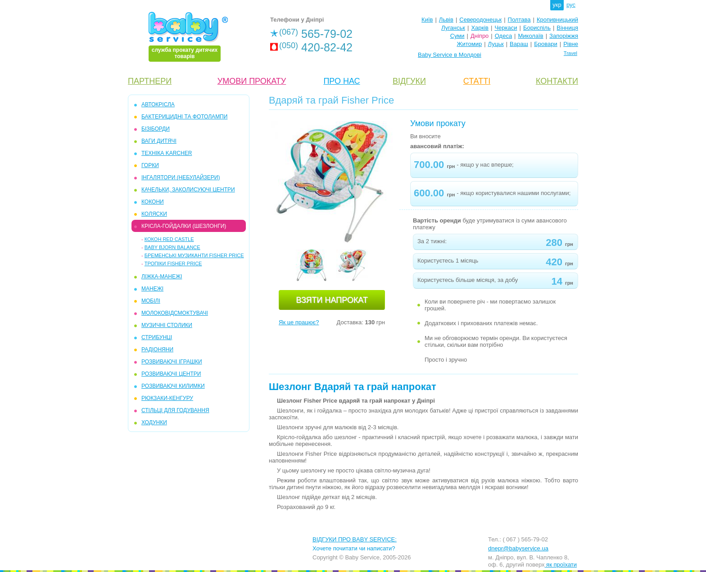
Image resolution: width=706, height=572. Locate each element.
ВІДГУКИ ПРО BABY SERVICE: (354, 539)
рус (570, 4)
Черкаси (505, 27)
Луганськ (453, 27)
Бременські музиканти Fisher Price (194, 255)
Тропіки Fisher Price (173, 263)
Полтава (519, 19)
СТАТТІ (476, 81)
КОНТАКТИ (557, 81)
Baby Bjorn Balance (172, 247)
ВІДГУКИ (409, 81)
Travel (570, 53)
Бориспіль (537, 27)
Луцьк (496, 44)
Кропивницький (557, 19)
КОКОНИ (152, 202)
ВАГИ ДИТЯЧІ (158, 141)
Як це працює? (299, 322)
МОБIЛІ (150, 301)
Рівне (570, 44)
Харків (480, 27)
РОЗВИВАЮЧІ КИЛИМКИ (173, 386)
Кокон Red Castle (169, 239)
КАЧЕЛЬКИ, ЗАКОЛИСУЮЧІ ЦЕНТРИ (188, 189)
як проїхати (561, 564)
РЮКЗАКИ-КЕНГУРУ (167, 398)
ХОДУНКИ (154, 422)
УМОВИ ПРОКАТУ (251, 81)
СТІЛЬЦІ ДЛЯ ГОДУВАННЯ (175, 410)
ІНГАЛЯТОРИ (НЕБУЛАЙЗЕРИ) (180, 177)
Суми (457, 35)
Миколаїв (530, 35)
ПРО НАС (341, 81)
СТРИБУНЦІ (156, 337)
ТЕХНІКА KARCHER (166, 153)
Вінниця (567, 27)
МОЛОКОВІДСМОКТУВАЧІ (174, 313)
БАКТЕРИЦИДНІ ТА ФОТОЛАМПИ (184, 116)
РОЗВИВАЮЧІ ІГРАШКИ (171, 362)
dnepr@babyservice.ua (518, 548)
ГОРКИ (150, 165)
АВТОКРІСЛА (158, 104)
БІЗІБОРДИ (155, 129)
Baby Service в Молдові (449, 54)
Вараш (519, 44)
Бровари (545, 44)
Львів (446, 19)
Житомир (469, 44)
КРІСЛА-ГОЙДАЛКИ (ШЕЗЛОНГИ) (183, 226)
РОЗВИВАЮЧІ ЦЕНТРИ (171, 374)
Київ (427, 19)
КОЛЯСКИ (154, 214)
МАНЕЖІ (152, 289)
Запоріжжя (563, 35)
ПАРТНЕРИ (150, 81)
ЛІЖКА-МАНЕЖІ (161, 276)
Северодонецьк (480, 19)
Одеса (503, 35)
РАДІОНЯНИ (157, 349)
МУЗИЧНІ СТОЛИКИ (166, 325)
